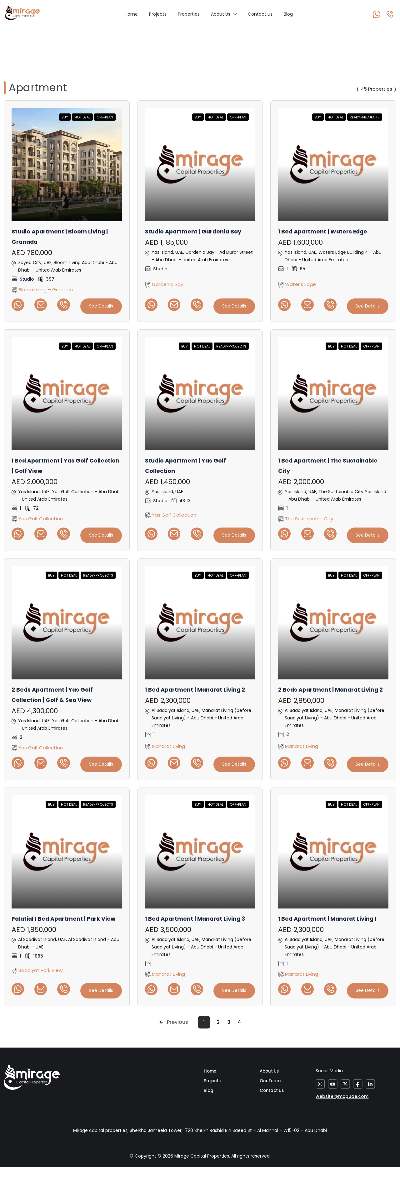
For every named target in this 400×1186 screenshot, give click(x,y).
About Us (220, 14)
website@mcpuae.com (342, 1111)
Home (131, 14)
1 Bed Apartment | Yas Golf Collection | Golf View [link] (57, 464)
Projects (158, 14)
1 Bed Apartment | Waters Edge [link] (331, 231)
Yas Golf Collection (37, 517)
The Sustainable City (305, 517)
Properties (189, 14)
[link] (67, 164)
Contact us (260, 14)
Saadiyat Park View (37, 985)
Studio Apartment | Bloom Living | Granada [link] (57, 236)
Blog (288, 14)
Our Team (271, 1099)
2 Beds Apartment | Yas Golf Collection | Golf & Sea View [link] (60, 693)
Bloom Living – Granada (42, 289)
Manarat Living (165, 753)
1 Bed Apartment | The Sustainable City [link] (315, 464)
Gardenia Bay (164, 289)
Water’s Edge (297, 284)
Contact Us (273, 1110)
